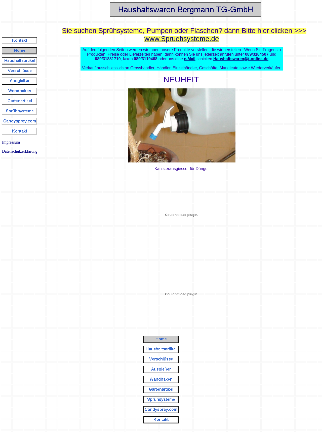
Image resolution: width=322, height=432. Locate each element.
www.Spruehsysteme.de (181, 39)
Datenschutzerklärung (19, 151)
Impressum (11, 142)
